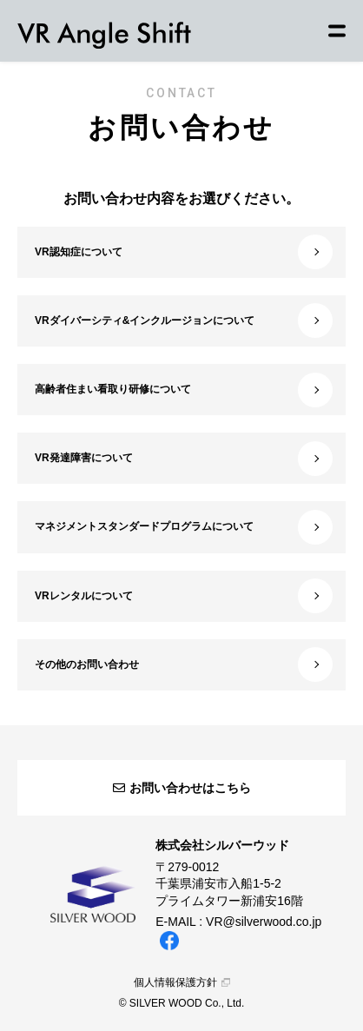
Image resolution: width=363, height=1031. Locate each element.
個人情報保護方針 (182, 982)
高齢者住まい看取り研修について (184, 390)
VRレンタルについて (184, 595)
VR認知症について (184, 252)
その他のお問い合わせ (184, 664)
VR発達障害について (184, 458)
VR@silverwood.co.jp (263, 922)
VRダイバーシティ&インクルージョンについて (184, 320)
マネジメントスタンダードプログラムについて (184, 527)
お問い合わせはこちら (182, 788)
